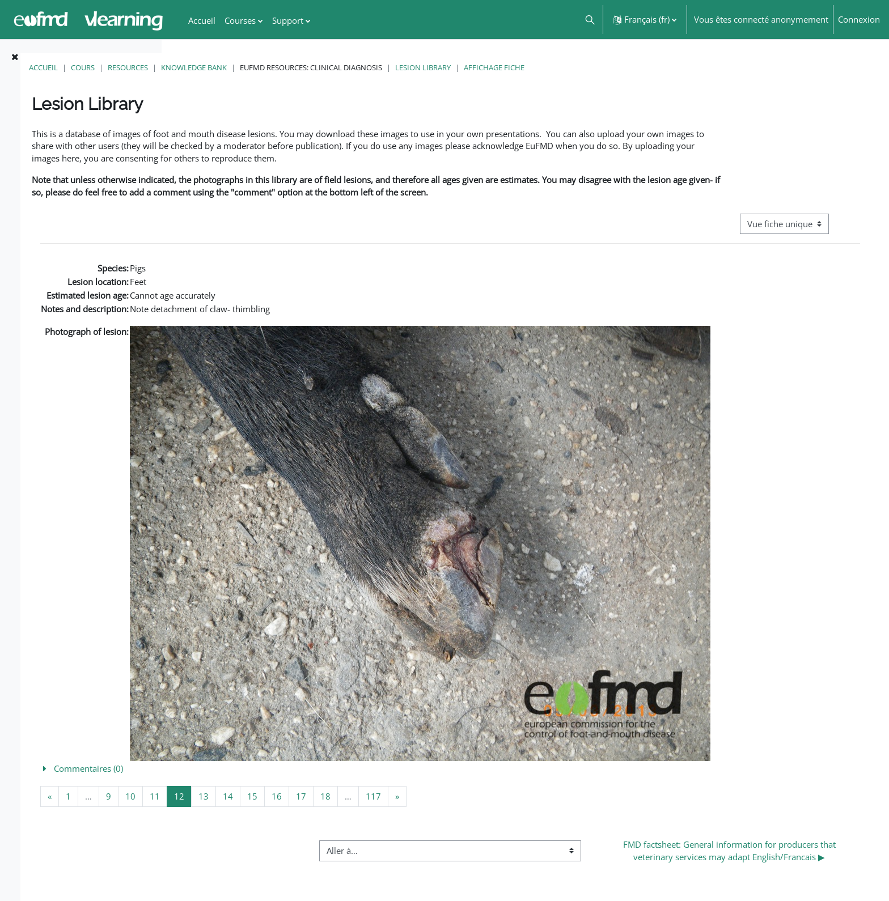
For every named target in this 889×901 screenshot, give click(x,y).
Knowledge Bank (344, 67)
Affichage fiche (644, 67)
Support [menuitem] (287, 20)
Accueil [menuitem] (201, 20)
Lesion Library (573, 67)
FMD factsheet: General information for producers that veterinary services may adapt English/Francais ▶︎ (755, 866)
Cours (233, 67)
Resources (278, 67)
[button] (589, 19)
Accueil (193, 67)
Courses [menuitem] (240, 20)
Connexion (859, 19)
